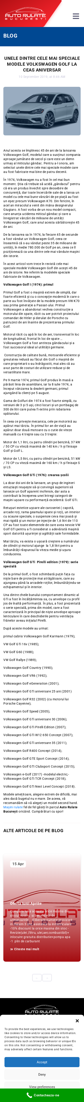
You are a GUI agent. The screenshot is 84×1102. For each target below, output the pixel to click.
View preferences (42, 1087)
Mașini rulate (13, 807)
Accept (42, 1062)
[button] (77, 1020)
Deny (42, 1075)
